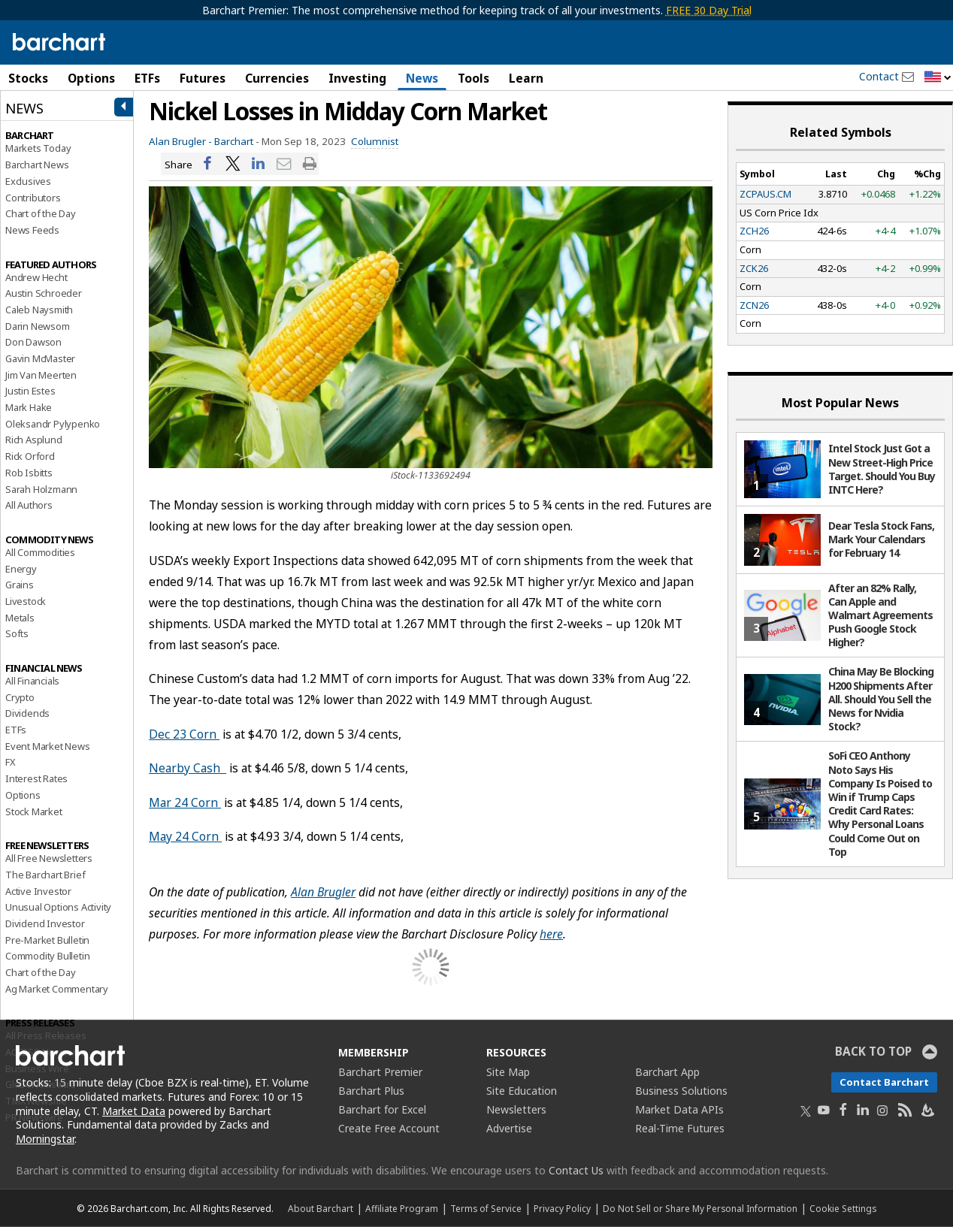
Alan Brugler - (180, 141)
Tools (473, 78)
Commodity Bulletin (47, 956)
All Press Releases (45, 1035)
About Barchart (320, 1208)
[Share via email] (284, 164)
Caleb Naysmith (39, 309)
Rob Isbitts (29, 472)
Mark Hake (28, 407)
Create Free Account (389, 1128)
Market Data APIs (679, 1109)
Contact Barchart (884, 1082)
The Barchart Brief (45, 874)
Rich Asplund (33, 439)
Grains (19, 584)
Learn (526, 78)
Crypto (20, 697)
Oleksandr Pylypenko (52, 424)
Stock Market (33, 811)
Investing (357, 78)
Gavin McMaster (40, 358)
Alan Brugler (323, 892)
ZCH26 (754, 230)
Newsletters (516, 1109)
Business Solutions (681, 1090)
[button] (938, 77)
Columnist (374, 141)
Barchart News (36, 164)
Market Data (133, 1111)
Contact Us (576, 1170)
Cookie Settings (842, 1208)
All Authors (29, 505)
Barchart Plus (371, 1090)
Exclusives (28, 181)
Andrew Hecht (36, 277)
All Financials (32, 681)
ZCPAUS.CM (765, 194)
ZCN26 (754, 305)
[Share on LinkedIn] (258, 164)
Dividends (27, 713)
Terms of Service (486, 1208)
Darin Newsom (37, 326)
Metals (20, 617)
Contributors (33, 197)
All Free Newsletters (48, 858)
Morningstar (45, 1139)
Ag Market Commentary (56, 989)
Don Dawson (33, 342)
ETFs (147, 78)
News (422, 78)
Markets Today (38, 148)
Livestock (25, 601)
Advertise (509, 1128)
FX (10, 762)
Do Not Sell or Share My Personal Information (700, 1208)
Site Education (521, 1090)
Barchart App (667, 1072)
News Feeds (32, 230)
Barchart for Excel (382, 1109)
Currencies (277, 78)
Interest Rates (36, 778)
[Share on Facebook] (207, 164)
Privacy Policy (562, 1208)
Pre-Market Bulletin (47, 940)
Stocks (28, 78)
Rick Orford (30, 456)
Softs (17, 633)
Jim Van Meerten (41, 375)
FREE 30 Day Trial (709, 10)
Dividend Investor (45, 923)
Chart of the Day (40, 213)
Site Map (508, 1072)
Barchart (233, 141)
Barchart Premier (380, 1072)
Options (91, 78)
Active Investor (38, 891)
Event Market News (47, 746)
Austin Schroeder (43, 293)
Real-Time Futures (680, 1128)
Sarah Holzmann (41, 489)
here (551, 934)
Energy (21, 569)
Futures (202, 78)
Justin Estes (30, 390)
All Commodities (40, 552)
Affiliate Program (401, 1208)
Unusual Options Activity (58, 907)
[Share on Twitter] (233, 164)
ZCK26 (754, 268)
